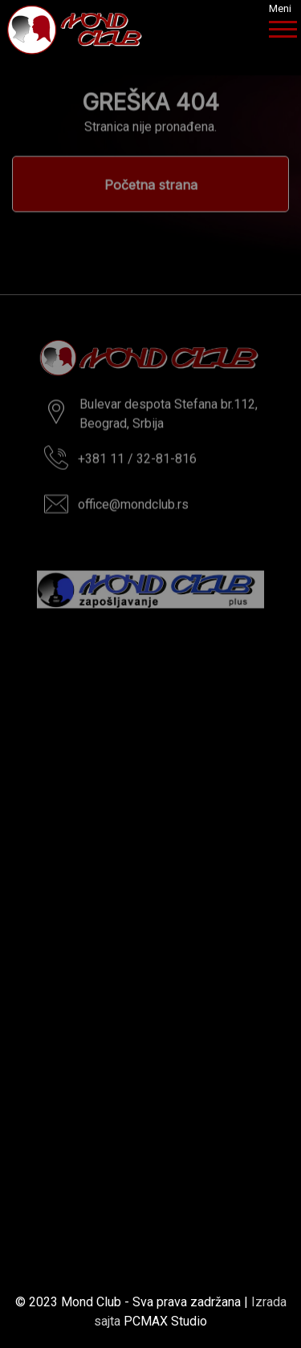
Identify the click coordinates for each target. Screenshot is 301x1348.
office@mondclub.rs (133, 507)
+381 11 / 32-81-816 (137, 461)
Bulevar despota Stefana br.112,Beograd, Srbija (168, 416)
